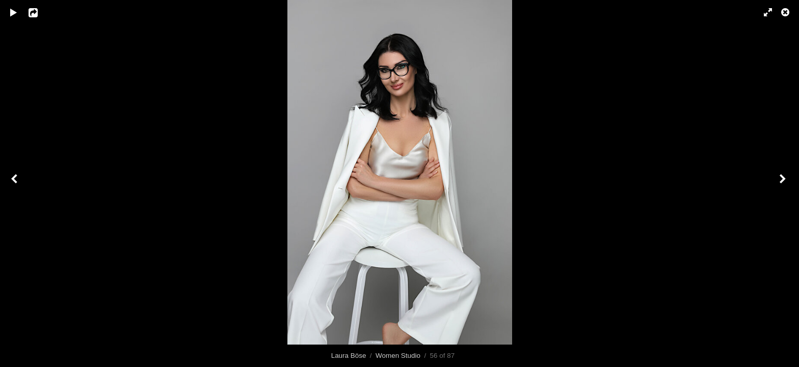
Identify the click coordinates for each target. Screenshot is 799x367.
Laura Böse (348, 355)
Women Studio (398, 355)
